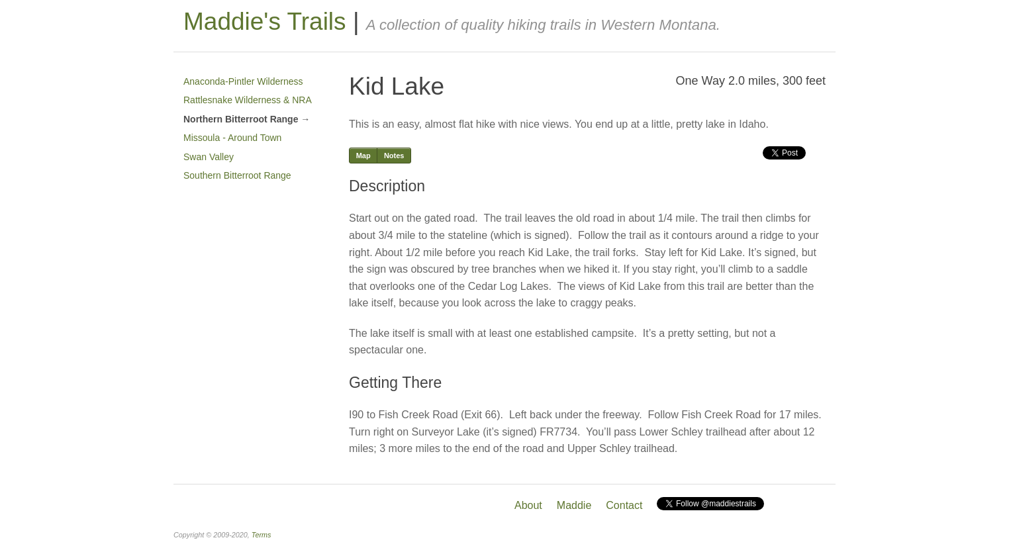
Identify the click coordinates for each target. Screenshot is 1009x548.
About (528, 505)
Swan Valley (208, 157)
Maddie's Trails (264, 21)
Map (363, 156)
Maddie (574, 505)
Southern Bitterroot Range (237, 175)
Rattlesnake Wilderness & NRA (247, 100)
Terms (261, 535)
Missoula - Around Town (232, 137)
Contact (624, 505)
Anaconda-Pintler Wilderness (243, 81)
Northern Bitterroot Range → (246, 119)
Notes (394, 156)
